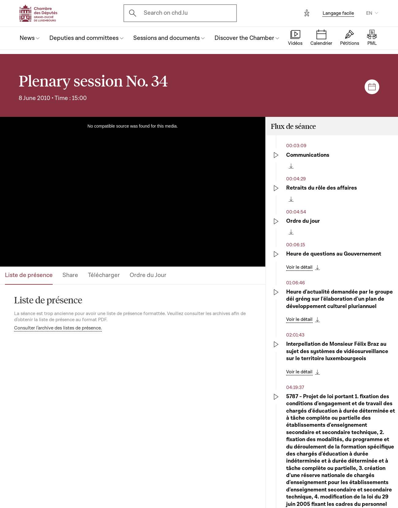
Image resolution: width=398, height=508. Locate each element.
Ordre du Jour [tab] (148, 275)
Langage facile (338, 13)
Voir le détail (299, 267)
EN (369, 13)
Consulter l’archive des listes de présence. (58, 328)
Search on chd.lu (166, 13)
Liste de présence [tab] (29, 275)
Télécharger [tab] (104, 275)
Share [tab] (70, 275)
